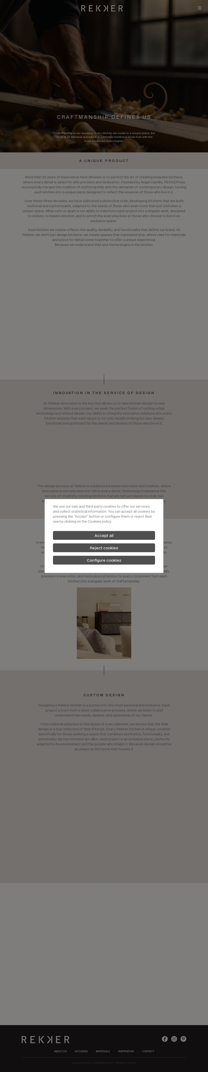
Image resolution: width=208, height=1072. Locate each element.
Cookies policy (99, 521)
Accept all (104, 535)
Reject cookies (104, 548)
